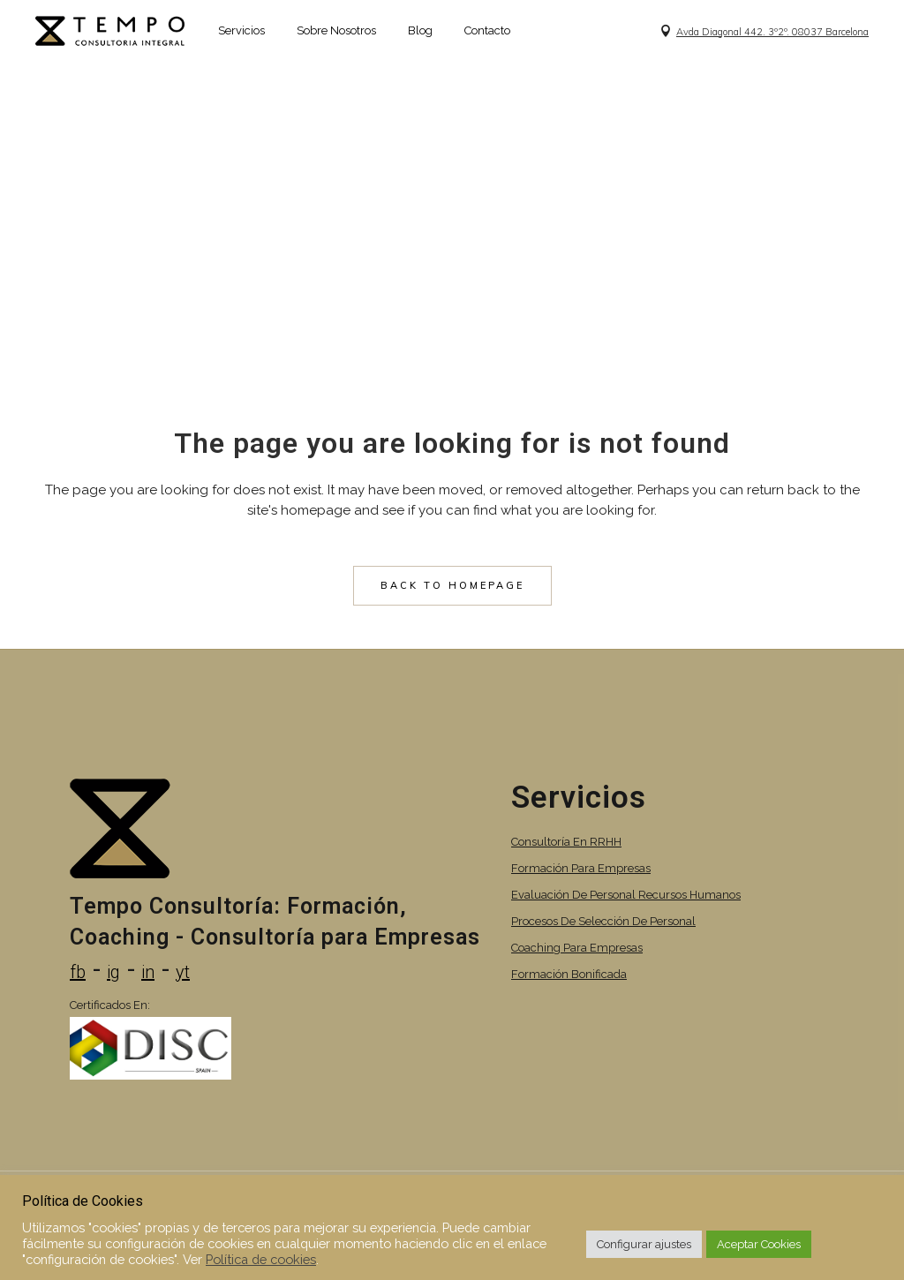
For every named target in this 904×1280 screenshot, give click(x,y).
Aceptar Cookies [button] (759, 1244)
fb (78, 972)
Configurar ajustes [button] (644, 1244)
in (147, 972)
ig (113, 972)
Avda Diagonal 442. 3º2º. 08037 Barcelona (772, 32)
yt (183, 972)
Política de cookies (261, 1259)
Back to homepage (452, 585)
